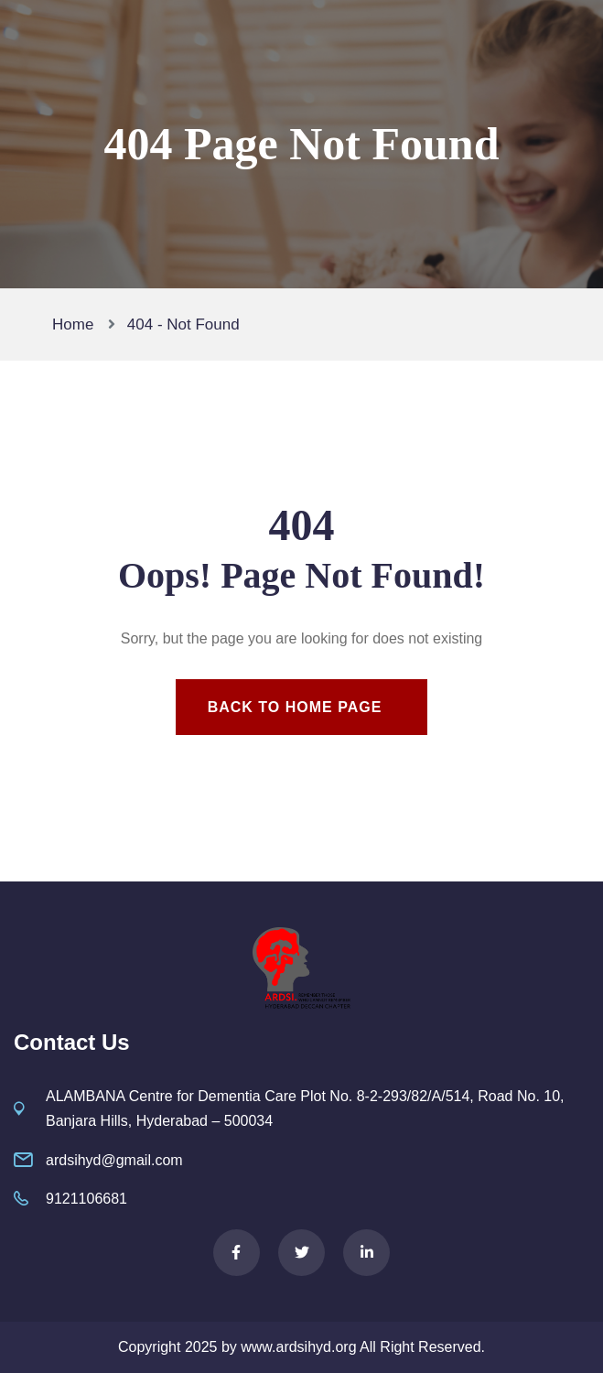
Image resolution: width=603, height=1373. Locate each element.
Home (77, 324)
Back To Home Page (295, 707)
